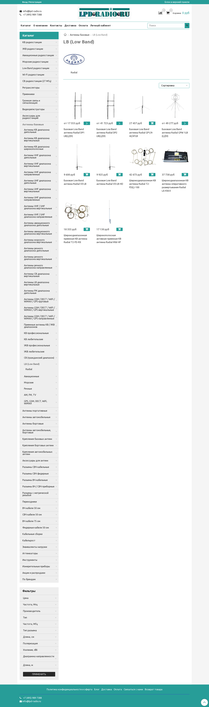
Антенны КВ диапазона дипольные (36, 130)
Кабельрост (28, 540)
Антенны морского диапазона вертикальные (38, 241)
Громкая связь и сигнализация (31, 101)
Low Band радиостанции (35, 68)
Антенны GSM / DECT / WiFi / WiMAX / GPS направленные (39, 317)
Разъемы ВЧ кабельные (35, 480)
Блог (96, 689)
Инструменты (29, 560)
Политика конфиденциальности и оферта (69, 689)
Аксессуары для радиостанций (31, 116)
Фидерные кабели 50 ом (35, 527)
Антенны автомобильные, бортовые (36, 431)
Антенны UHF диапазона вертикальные (37, 190)
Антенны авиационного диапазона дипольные (37, 224)
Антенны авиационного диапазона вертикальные (38, 232)
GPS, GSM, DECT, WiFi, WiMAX (35, 402)
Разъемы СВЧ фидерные (35, 473)
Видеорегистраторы (33, 109)
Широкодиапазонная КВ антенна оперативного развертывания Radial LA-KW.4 (175, 185)
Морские (28, 382)
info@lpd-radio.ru (32, 11)
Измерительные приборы (36, 566)
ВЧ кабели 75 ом (31, 521)
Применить (39, 674)
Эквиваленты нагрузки (34, 547)
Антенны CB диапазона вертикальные (36, 275)
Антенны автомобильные (36, 417)
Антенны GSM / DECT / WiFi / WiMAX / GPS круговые (39, 300)
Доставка (70, 25)
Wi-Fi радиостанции (33, 74)
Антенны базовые (79, 35)
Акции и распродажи (33, 573)
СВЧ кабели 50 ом (32, 514)
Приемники (28, 94)
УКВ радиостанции (32, 49)
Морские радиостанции (35, 61)
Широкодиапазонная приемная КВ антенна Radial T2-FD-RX (75, 238)
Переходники (29, 501)
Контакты (56, 25)
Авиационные (31, 376)
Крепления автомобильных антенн (37, 453)
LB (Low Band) (32, 364)
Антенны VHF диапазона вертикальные (37, 164)
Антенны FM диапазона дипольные (37, 291)
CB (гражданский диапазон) (39, 357)
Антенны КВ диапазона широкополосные (36, 147)
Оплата (83, 25)
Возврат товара (153, 689)
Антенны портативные (34, 410)
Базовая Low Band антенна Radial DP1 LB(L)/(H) (74, 132)
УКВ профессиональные (37, 345)
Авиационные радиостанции (38, 55)
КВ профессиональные (36, 333)
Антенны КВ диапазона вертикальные (36, 139)
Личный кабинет (100, 25)
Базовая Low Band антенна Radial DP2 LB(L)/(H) (106, 132)
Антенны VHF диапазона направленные (37, 173)
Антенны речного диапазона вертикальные (38, 257)
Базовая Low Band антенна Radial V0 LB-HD (109, 182)
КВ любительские (33, 339)
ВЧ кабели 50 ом (31, 508)
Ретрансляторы (31, 87)
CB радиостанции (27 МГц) (36, 81)
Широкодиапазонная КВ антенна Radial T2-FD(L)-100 (142, 184)
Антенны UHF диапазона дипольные (37, 181)
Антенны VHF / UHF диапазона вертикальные (38, 207)
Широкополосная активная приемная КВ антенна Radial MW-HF (108, 238)
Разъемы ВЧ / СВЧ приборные (38, 486)
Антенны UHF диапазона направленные (37, 198)
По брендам (29, 579)
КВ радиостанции (32, 42)
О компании (40, 25)
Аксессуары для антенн (35, 460)
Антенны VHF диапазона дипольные (37, 156)
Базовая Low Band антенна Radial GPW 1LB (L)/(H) (175, 132)
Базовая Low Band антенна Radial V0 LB (75, 182)
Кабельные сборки (32, 534)
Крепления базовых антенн (37, 439)
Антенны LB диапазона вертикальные (36, 283)
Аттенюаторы (30, 553)
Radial (29, 369)
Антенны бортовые (32, 423)
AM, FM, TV (30, 395)
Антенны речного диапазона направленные (38, 266)
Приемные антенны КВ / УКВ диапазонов (39, 325)
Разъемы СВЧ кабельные (35, 467)
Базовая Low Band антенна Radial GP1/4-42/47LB (141, 132)
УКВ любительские (34, 351)
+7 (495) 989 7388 (32, 14)
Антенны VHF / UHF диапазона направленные (38, 215)
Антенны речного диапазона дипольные (36, 249)
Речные (28, 388)
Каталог (26, 25)
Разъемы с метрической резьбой (35, 494)
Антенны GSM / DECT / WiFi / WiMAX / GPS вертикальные (39, 308)
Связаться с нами (133, 689)
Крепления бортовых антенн (38, 445)
